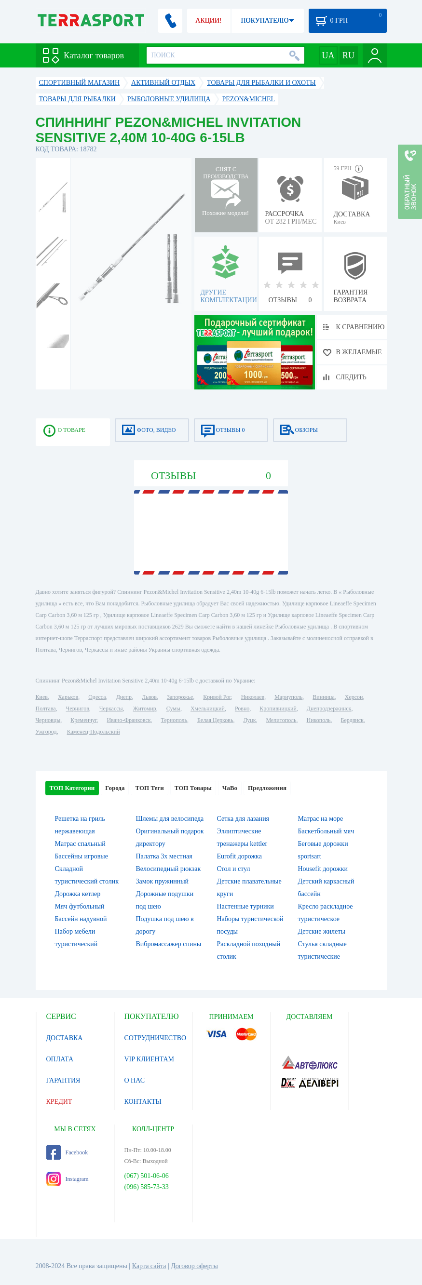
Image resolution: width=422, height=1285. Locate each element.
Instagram (67, 1179)
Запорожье (180, 697)
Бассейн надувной (81, 919)
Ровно (242, 708)
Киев (42, 697)
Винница (323, 697)
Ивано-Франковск (128, 720)
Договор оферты (194, 1266)
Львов (149, 697)
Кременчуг (83, 720)
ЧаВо (229, 787)
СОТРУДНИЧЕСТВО (155, 1038)
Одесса (97, 697)
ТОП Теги (149, 787)
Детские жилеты (321, 931)
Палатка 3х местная (164, 856)
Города (114, 787)
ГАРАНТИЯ (63, 1080)
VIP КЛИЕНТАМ (149, 1059)
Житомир (144, 708)
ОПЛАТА (60, 1059)
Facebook (67, 1152)
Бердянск (352, 720)
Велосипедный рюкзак (168, 868)
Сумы (173, 708)
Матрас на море (320, 818)
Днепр (124, 697)
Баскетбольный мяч (326, 831)
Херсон (354, 697)
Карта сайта (149, 1266)
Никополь (319, 720)
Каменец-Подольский (93, 731)
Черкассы (111, 708)
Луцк (249, 720)
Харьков (68, 697)
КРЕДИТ (59, 1101)
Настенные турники (245, 906)
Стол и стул (233, 868)
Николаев (252, 697)
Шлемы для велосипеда (170, 818)
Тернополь (174, 720)
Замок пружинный (162, 881)
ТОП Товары (193, 787)
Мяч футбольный (80, 906)
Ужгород (46, 731)
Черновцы (48, 720)
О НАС (134, 1080)
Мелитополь (281, 720)
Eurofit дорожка (239, 856)
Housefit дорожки (323, 868)
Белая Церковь (215, 720)
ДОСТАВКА (64, 1038)
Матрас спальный (80, 843)
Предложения (267, 787)
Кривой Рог (217, 697)
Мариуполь (288, 697)
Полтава (46, 708)
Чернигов (77, 708)
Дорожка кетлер (78, 893)
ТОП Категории (72, 787)
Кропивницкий (277, 708)
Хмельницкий (208, 708)
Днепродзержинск (329, 708)
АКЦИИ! (208, 20)
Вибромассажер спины (169, 944)
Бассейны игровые (81, 856)
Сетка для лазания (243, 818)
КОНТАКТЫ (143, 1101)
